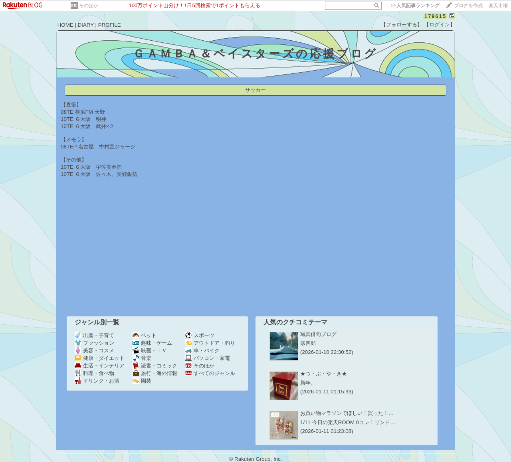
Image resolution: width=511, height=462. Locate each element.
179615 (435, 16)
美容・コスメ (94, 350)
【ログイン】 (439, 25)
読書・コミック (155, 366)
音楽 (142, 358)
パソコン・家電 (207, 358)
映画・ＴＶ (150, 350)
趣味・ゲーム (152, 343)
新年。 (308, 383)
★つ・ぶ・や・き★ (323, 374)
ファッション (94, 343)
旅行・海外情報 (155, 373)
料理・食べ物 (94, 373)
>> (415, 5)
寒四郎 (308, 343)
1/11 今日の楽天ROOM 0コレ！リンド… (348, 422)
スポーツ (199, 335)
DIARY (86, 25)
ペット (144, 335)
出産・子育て (94, 335)
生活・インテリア (100, 366)
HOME (65, 25)
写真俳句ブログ (318, 334)
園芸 (142, 381)
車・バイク (202, 350)
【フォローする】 (401, 25)
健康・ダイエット (100, 358)
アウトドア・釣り (210, 343)
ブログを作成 (468, 5)
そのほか (88, 5)
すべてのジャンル (210, 373)
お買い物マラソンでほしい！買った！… (347, 413)
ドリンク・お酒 (97, 381)
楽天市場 (498, 5)
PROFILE (109, 25)
